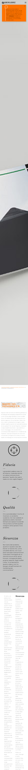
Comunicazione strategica (17, 387)
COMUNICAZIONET (5, 387)
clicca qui (11, 15)
